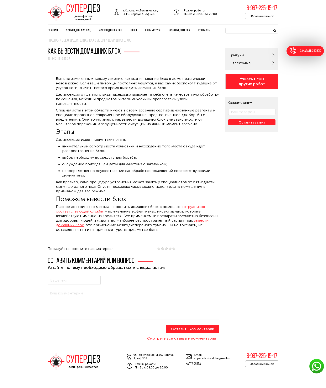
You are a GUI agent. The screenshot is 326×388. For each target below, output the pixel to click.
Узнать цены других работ (251, 81)
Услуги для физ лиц (78, 30)
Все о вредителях (179, 30)
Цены (134, 30)
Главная (53, 30)
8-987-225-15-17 (262, 8)
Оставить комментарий (192, 329)
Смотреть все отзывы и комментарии (181, 338)
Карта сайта (193, 364)
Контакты (204, 30)
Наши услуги (153, 30)
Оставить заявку (252, 122)
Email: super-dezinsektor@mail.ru (212, 356)
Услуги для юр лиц (110, 30)
